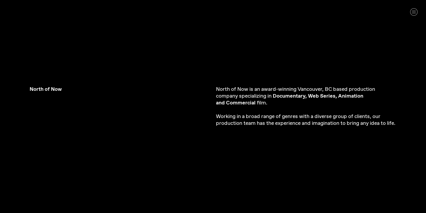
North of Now (46, 89)
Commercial (241, 102)
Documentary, (290, 96)
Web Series (321, 96)
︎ (414, 12)
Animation (350, 96)
